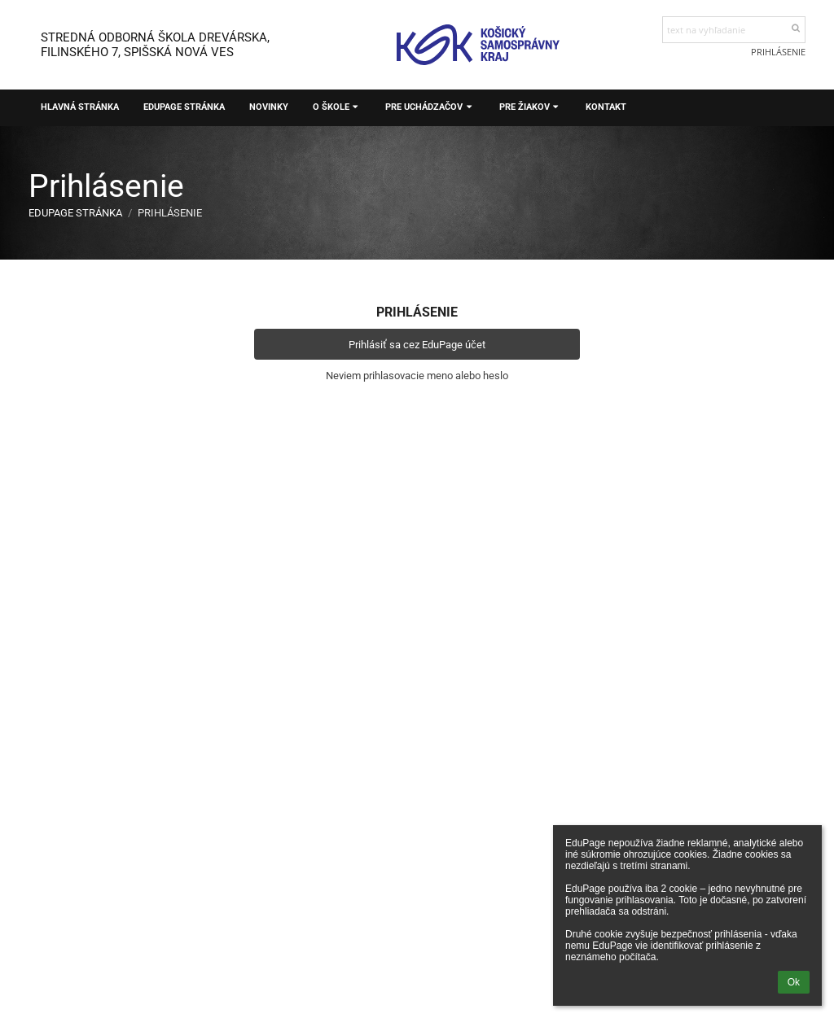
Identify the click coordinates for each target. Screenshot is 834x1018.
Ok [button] (794, 982)
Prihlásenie (778, 52)
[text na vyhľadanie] (733, 29)
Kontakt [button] (606, 107)
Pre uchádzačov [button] (429, 107)
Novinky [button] (268, 107)
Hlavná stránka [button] (80, 107)
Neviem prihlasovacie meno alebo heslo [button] (417, 375)
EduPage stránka (75, 213)
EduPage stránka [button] (184, 107)
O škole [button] (337, 107)
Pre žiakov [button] (530, 107)
